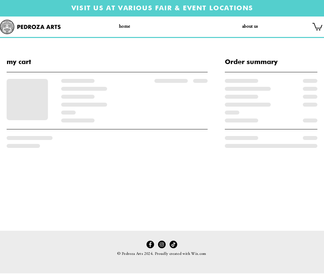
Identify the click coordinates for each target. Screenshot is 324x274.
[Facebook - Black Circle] (150, 244)
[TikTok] (173, 244)
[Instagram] (162, 244)
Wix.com (198, 254)
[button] (317, 26)
